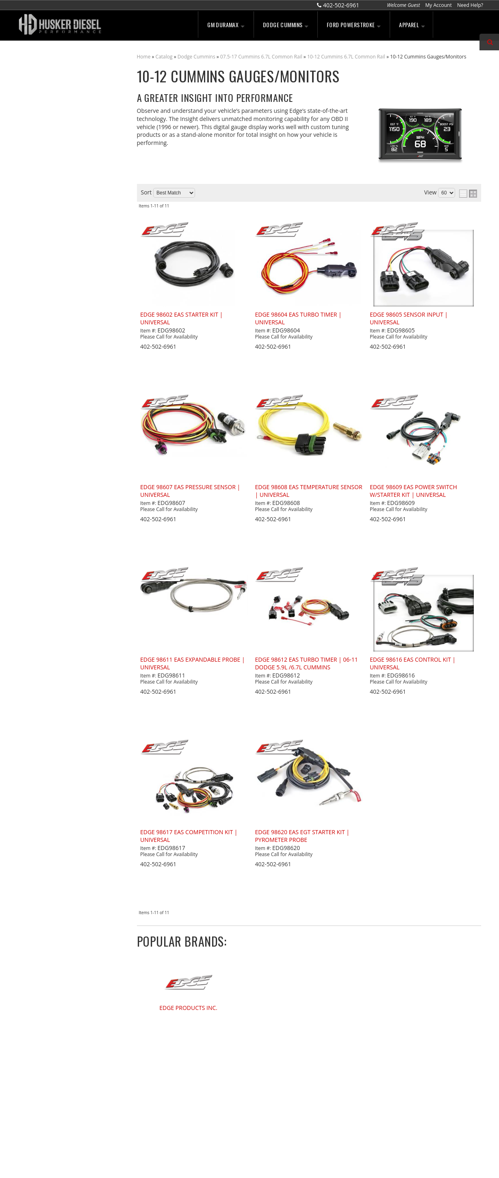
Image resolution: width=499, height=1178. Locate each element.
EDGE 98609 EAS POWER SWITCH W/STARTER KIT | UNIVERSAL (413, 491)
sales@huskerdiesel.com (293, 1098)
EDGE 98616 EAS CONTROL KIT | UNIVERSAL (413, 663)
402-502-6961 (51, 287)
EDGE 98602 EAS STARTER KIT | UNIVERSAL (181, 318)
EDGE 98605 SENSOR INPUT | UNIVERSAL (409, 318)
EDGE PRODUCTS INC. (188, 1008)
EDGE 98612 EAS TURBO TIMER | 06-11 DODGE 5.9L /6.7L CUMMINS (306, 663)
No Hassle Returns (58, 226)
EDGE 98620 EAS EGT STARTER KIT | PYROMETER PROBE (302, 836)
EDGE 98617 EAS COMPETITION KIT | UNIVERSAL (188, 836)
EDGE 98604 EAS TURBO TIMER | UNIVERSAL (298, 318)
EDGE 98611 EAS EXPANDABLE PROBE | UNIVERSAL (192, 663)
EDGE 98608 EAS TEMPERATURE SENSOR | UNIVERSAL (308, 491)
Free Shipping (52, 208)
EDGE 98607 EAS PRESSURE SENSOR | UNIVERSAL (190, 491)
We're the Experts (57, 158)
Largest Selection (56, 184)
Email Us (45, 270)
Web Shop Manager (317, 1163)
